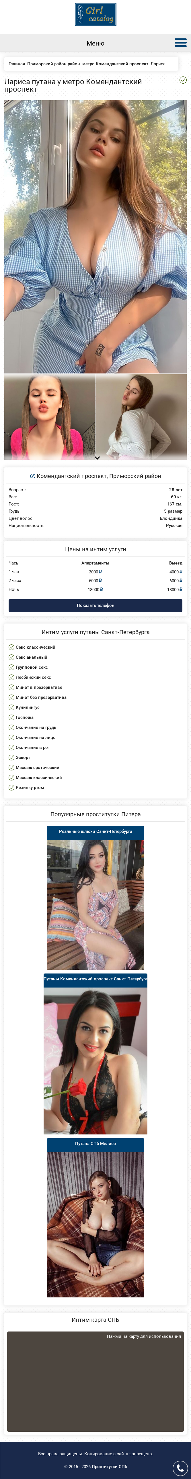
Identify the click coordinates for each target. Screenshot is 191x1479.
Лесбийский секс (33, 677)
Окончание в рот (33, 747)
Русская (174, 526)
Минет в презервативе (39, 687)
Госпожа (25, 717)
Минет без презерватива (41, 697)
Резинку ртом (30, 787)
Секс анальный (31, 657)
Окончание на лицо (36, 737)
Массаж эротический (37, 767)
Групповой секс (32, 667)
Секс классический (35, 647)
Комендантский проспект (72, 476)
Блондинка (171, 518)
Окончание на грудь (36, 727)
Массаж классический (39, 777)
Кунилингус (28, 707)
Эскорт (23, 757)
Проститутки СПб (109, 1466)
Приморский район (135, 476)
